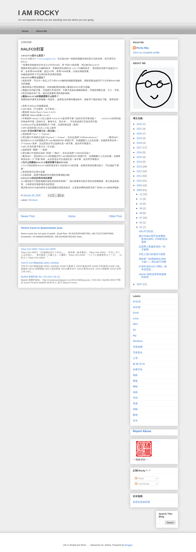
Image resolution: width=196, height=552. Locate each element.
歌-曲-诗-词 (139, 363)
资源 (135, 403)
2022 (140, 124)
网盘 (135, 380)
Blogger (128, 545)
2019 (140, 138)
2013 (140, 166)
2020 (140, 133)
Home (25, 31)
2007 (140, 284)
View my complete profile (146, 52)
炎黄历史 (138, 369)
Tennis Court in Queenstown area (41, 227)
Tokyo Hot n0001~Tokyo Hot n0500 (38, 249)
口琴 (135, 358)
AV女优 (137, 301)
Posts (139, 478)
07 (141, 217)
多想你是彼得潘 (141, 502)
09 (141, 208)
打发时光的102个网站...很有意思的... (153, 268)
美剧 (135, 392)
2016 (140, 152)
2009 (140, 185)
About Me (41, 31)
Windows (33, 200)
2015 (140, 157)
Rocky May (142, 47)
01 (141, 227)
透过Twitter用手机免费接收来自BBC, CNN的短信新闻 (153, 239)
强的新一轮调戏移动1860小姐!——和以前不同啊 (152, 260)
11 (141, 198)
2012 (140, 171)
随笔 (135, 414)
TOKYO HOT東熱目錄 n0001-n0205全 (40, 263)
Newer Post (28, 216)
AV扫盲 (137, 307)
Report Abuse (142, 431)
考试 (135, 397)
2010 (140, 180)
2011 (140, 175)
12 (141, 194)
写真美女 (138, 352)
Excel (136, 312)
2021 (140, 128)
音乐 (135, 420)
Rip (135, 335)
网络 (135, 386)
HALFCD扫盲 (146, 231)
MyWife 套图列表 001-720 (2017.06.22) (40, 276)
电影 (135, 375)
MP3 (135, 324)
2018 (140, 142)
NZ (134, 329)
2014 (140, 161)
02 (141, 222)
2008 (140, 190)
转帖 (135, 409)
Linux (136, 318)
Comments (142, 483)
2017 (140, 147)
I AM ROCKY (38, 13)
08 (141, 213)
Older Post (115, 216)
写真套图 (138, 346)
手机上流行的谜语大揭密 (152, 254)
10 (141, 203)
